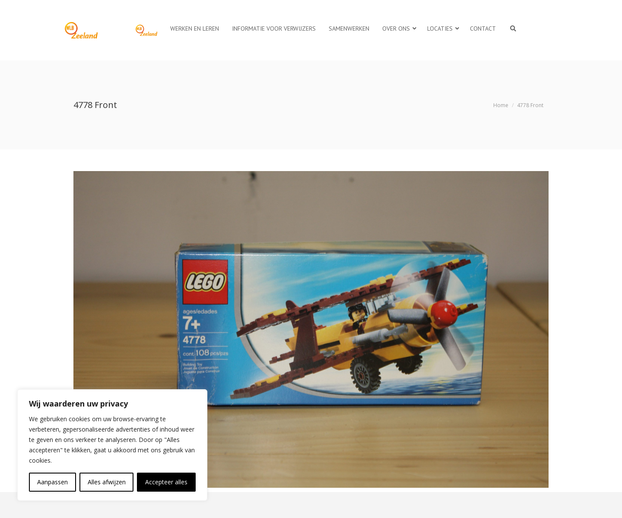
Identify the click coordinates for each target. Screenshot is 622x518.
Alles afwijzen (107, 482)
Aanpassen (52, 482)
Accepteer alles (166, 482)
